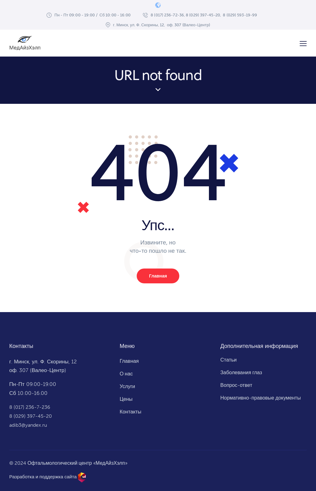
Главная (157, 276)
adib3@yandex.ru (29, 425)
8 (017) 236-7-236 (31, 407)
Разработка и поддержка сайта (44, 477)
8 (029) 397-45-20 (31, 416)
